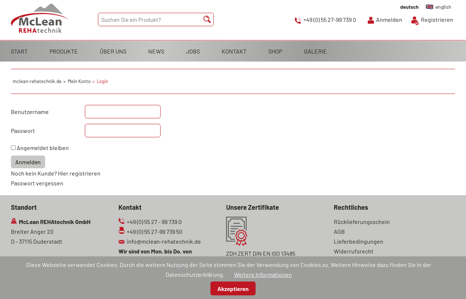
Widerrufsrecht (354, 251)
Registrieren (437, 19)
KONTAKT (234, 51)
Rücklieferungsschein (362, 221)
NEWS (156, 51)
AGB (339, 231)
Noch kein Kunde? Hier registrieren (55, 173)
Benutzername (30, 111)
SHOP (275, 51)
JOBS (193, 51)
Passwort (23, 130)
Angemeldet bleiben (43, 147)
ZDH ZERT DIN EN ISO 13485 (260, 253)
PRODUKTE (64, 51)
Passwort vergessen (37, 183)
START (19, 51)
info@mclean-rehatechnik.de (164, 241)
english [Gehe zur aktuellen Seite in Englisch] (443, 7)
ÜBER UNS (113, 51)
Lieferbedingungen (358, 241)
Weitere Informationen (263, 274)
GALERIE (315, 51)
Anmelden (389, 19)
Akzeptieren (233, 288)
